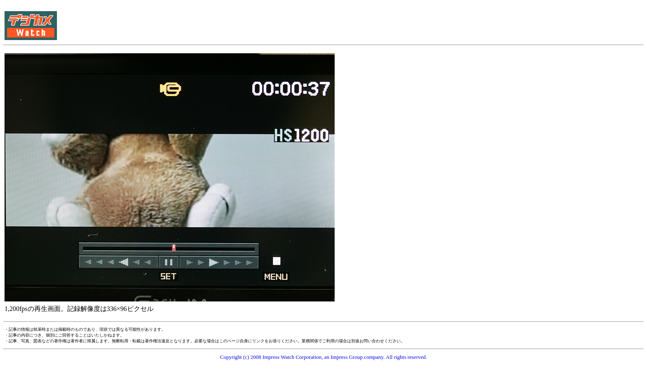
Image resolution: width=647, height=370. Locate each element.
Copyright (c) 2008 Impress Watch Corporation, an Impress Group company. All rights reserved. (323, 357)
